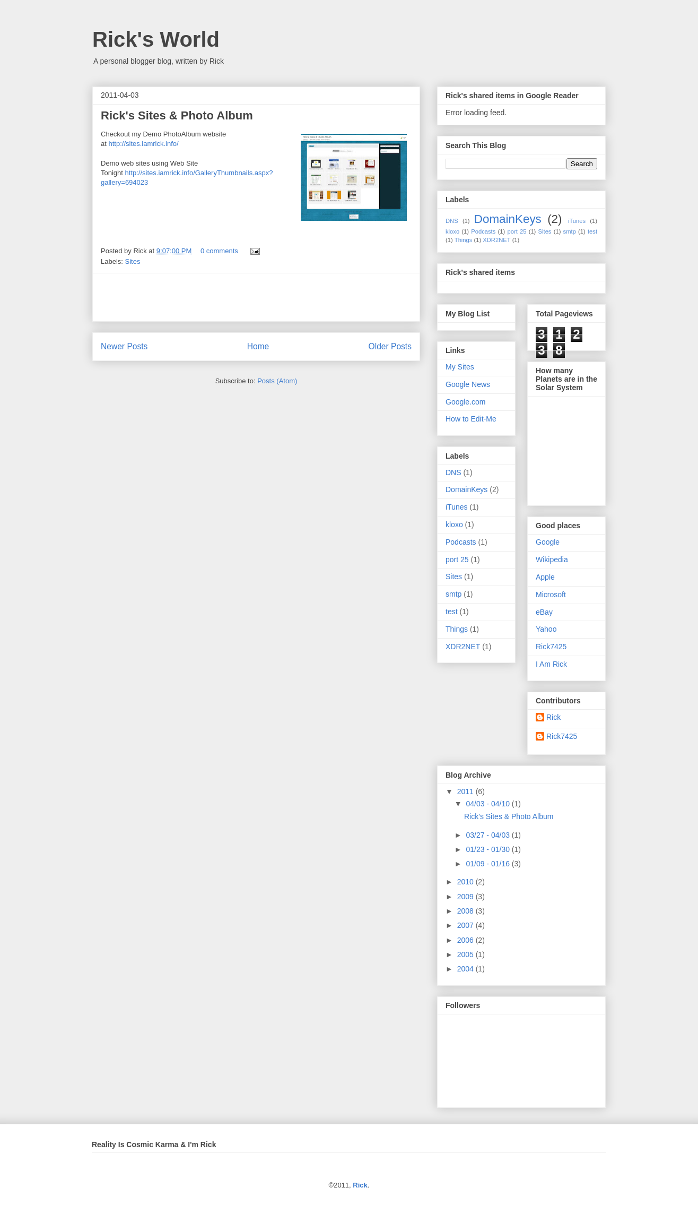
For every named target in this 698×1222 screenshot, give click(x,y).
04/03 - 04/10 (488, 803)
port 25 (516, 231)
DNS (452, 221)
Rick (553, 717)
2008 (466, 911)
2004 (466, 969)
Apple (545, 577)
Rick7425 (551, 646)
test (592, 231)
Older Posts (390, 346)
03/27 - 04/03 (488, 835)
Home (258, 346)
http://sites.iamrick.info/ (143, 144)
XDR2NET (496, 240)
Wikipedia (552, 559)
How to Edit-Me (471, 419)
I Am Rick (551, 664)
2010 (466, 881)
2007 (466, 925)
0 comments (219, 251)
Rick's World (156, 39)
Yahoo (546, 629)
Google (548, 542)
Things (464, 240)
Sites (133, 261)
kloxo (452, 231)
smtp (569, 231)
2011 (466, 791)
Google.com (465, 402)
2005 (466, 954)
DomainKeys (508, 219)
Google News (468, 384)
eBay (544, 612)
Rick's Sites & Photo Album (177, 115)
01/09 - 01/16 (488, 863)
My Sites (460, 367)
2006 (466, 940)
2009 (466, 896)
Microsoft (551, 594)
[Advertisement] (256, 297)
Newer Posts (124, 346)
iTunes (577, 221)
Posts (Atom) (277, 381)
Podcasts (483, 231)
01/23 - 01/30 (488, 849)
